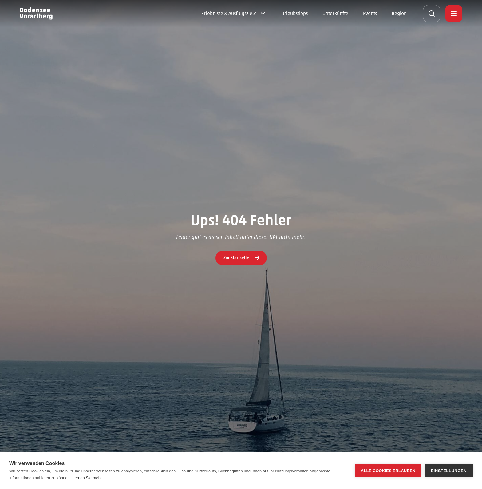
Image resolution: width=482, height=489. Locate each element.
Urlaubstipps (294, 13)
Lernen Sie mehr (87, 477)
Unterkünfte (335, 13)
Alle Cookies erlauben (388, 470)
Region (399, 13)
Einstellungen (449, 470)
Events (370, 13)
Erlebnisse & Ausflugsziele (229, 13)
